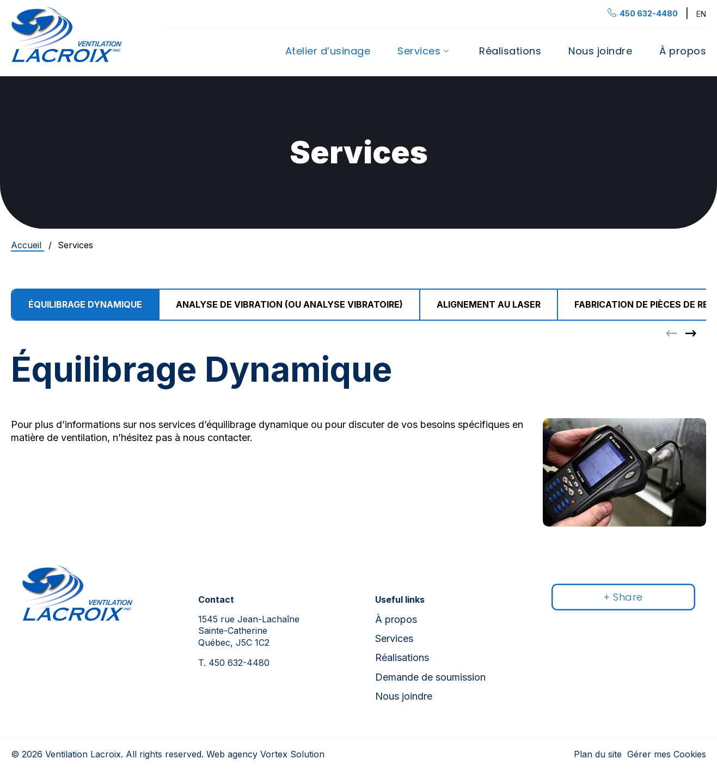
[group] (290, 305)
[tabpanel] (358, 396)
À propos (682, 51)
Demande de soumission (430, 677)
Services (418, 51)
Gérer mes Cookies (666, 754)
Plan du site (598, 754)
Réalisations (510, 51)
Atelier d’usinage (328, 51)
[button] (691, 333)
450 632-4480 (233, 662)
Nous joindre (600, 51)
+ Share (623, 597)
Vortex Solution (292, 754)
